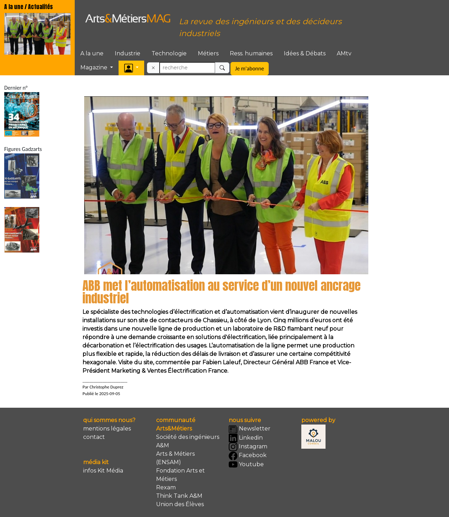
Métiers (208, 53)
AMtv (344, 53)
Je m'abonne (249, 68)
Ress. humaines (251, 53)
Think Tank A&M (179, 495)
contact (94, 437)
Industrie (127, 53)
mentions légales (107, 428)
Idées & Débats (305, 53)
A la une (91, 53)
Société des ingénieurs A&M (187, 441)
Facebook (248, 455)
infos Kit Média (103, 470)
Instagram (248, 446)
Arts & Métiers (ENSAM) (175, 458)
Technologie (169, 53)
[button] (131, 68)
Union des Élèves (180, 504)
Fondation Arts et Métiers (180, 474)
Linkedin (246, 438)
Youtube (246, 464)
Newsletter (249, 429)
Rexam (166, 487)
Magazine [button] (94, 67)
